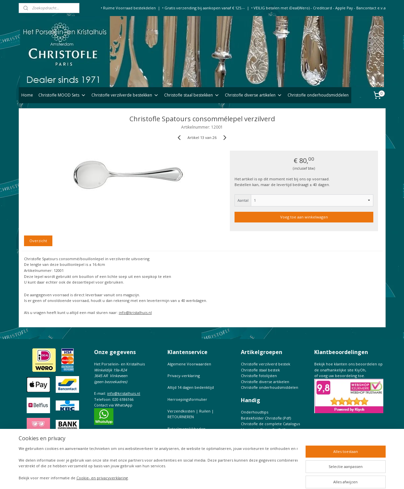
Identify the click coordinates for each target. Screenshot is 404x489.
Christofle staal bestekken (192, 95)
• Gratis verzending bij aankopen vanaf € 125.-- (203, 7)
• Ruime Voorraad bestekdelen (128, 7)
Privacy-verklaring (183, 375)
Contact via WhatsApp (113, 405)
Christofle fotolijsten (259, 375)
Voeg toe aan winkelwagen (304, 216)
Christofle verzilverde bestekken (125, 95)
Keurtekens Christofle (260, 435)
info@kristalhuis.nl (135, 312)
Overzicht (38, 240)
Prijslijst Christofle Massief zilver (269, 441)
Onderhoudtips (254, 412)
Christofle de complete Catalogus (270, 423)
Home (27, 95)
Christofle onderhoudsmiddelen (318, 95)
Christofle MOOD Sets (62, 95)
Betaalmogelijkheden (186, 428)
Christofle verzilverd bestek (265, 363)
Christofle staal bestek (260, 369)
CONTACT (176, 440)
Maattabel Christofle (259, 429)
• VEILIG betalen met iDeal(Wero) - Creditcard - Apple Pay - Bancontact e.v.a (318, 7)
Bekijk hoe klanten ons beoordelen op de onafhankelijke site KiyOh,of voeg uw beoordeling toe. (348, 369)
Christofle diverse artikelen (253, 95)
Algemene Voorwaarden (189, 363)
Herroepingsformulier (187, 399)
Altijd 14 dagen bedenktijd (190, 387)
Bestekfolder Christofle (261, 418)
